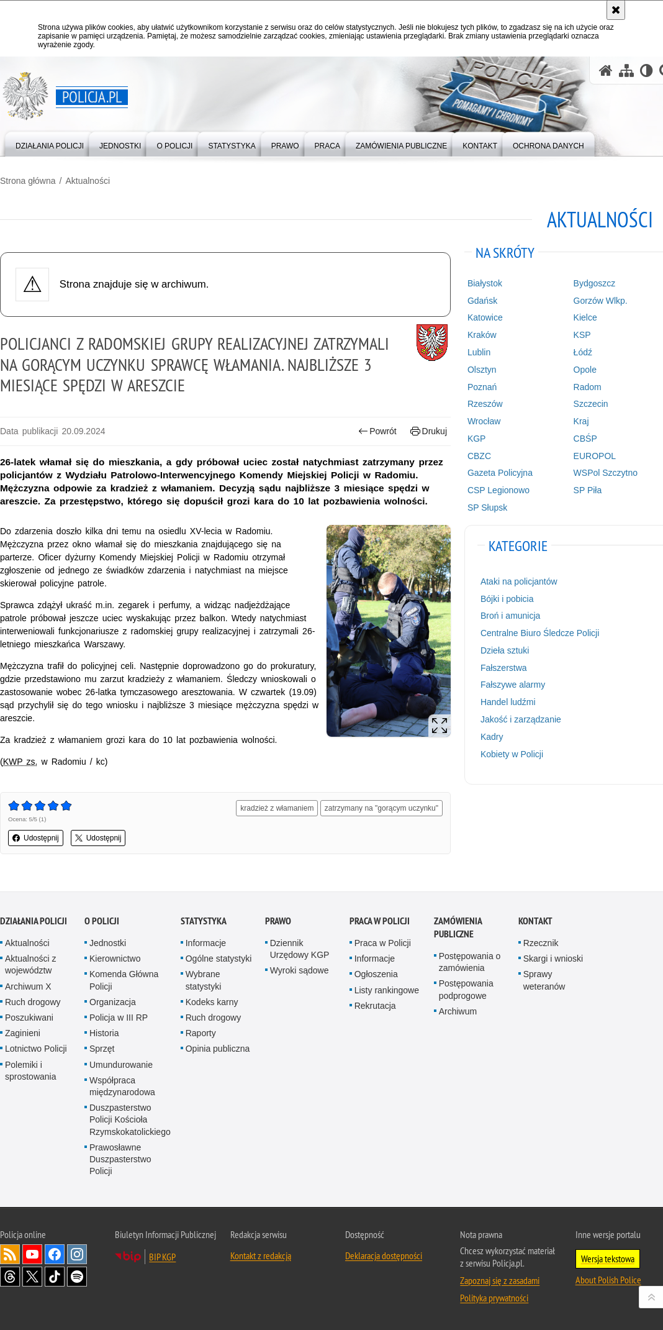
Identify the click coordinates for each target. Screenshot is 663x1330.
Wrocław (483, 421)
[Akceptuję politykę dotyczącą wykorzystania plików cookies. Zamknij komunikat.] (616, 10)
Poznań (482, 387)
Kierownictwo (114, 958)
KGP (476, 439)
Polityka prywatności (494, 1297)
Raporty (201, 1033)
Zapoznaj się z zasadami (499, 1280)
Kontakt (535, 920)
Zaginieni (22, 1033)
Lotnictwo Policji (36, 1049)
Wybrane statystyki (204, 980)
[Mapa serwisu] (626, 70)
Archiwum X (28, 986)
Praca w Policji (380, 920)
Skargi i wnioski (553, 958)
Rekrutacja (375, 1006)
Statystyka (204, 920)
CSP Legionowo (498, 490)
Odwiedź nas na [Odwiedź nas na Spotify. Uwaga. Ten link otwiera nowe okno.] (77, 1277)
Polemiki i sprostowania (30, 1071)
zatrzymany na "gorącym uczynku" (381, 808)
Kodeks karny (212, 1002)
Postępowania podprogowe (466, 989)
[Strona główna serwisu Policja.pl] (606, 70)
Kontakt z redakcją (260, 1255)
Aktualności (87, 181)
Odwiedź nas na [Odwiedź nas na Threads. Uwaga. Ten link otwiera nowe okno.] (10, 1277)
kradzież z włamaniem (276, 808)
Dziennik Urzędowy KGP (300, 949)
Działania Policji (33, 920)
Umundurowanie (121, 1065)
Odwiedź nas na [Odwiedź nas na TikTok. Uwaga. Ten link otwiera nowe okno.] (55, 1277)
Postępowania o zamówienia (470, 962)
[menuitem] (49, 143)
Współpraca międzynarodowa (122, 1086)
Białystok (484, 283)
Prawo (278, 920)
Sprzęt (101, 1049)
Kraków (482, 335)
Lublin (478, 352)
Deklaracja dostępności (383, 1255)
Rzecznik (541, 943)
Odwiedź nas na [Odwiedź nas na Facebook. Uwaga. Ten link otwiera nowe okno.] (55, 1254)
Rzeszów (485, 404)
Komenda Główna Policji (123, 980)
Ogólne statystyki (219, 958)
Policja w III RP (118, 1018)
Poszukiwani (29, 1018)
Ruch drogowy (33, 1002)
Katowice (485, 317)
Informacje (206, 943)
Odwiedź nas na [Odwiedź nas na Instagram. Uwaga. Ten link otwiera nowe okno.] (77, 1254)
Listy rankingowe (386, 990)
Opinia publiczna (218, 1049)
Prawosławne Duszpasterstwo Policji (120, 1159)
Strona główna (28, 181)
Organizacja (112, 1002)
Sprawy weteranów (544, 980)
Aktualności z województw (30, 964)
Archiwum (458, 1011)
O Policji (101, 920)
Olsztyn (482, 370)
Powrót (377, 431)
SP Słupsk (487, 507)
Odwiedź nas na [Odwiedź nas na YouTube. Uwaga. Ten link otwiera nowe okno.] (32, 1254)
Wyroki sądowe (299, 970)
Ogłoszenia (376, 974)
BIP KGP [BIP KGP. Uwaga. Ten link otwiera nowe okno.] (162, 1256)
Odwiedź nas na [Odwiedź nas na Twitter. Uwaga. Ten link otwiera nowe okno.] (32, 1277)
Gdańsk (482, 301)
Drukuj (428, 431)
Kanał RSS (10, 1254)
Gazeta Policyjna (500, 473)
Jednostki (107, 943)
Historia (104, 1033)
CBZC (479, 456)
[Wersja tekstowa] (646, 70)
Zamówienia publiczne (458, 927)
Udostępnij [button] (35, 838)
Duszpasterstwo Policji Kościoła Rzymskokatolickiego (130, 1119)
